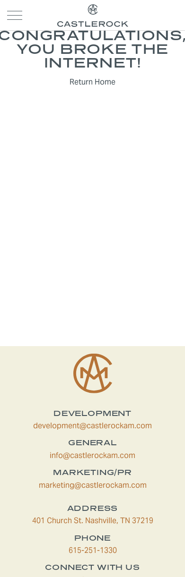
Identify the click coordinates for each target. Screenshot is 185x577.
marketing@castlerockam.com (105, 485)
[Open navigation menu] (14, 15)
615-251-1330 (120, 550)
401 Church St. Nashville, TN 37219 (101, 521)
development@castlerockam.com (102, 426)
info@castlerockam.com (110, 455)
